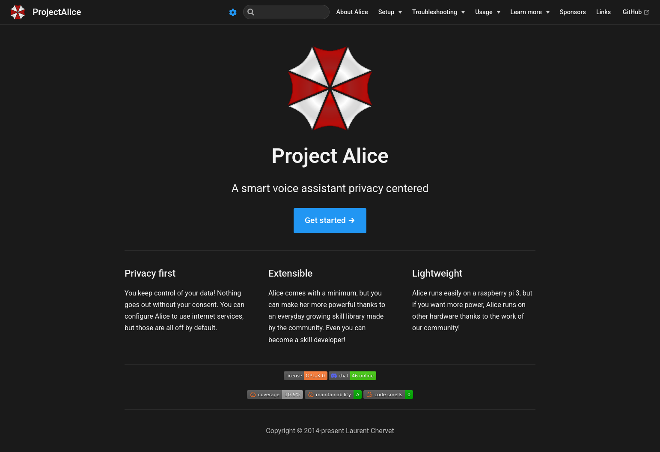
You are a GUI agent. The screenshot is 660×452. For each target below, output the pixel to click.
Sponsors (573, 12)
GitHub (636, 12)
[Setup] (390, 12)
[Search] (286, 12)
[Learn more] (530, 12)
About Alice (352, 12)
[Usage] (487, 12)
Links (603, 12)
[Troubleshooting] (438, 12)
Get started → (330, 220)
